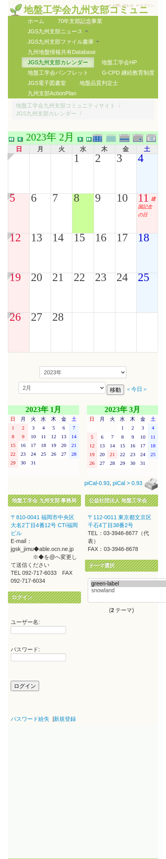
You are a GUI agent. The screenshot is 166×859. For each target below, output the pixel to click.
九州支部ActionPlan (52, 93)
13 (36, 237)
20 (36, 277)
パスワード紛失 (30, 719)
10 (122, 198)
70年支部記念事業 (80, 21)
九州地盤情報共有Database (62, 52)
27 (36, 317)
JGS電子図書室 (47, 83)
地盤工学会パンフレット (58, 72)
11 (143, 198)
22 (79, 277)
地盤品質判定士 (98, 83)
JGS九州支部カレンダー (58, 62)
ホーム (36, 21)
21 (58, 277)
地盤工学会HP (119, 62)
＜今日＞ (137, 389)
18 (143, 237)
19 (15, 277)
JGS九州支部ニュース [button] (58, 31)
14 (58, 237)
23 (101, 277)
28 (58, 317)
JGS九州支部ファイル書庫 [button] (63, 42)
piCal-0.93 (96, 483)
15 (79, 237)
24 (122, 277)
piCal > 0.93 (127, 483)
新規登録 (65, 719)
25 (143, 277)
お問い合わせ (123, 6)
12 (15, 237)
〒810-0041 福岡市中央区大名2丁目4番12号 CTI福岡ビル (44, 525)
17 (122, 237)
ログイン (147, 6)
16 (101, 237)
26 (15, 317)
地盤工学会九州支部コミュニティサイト (65, 105)
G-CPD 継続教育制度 (128, 72)
